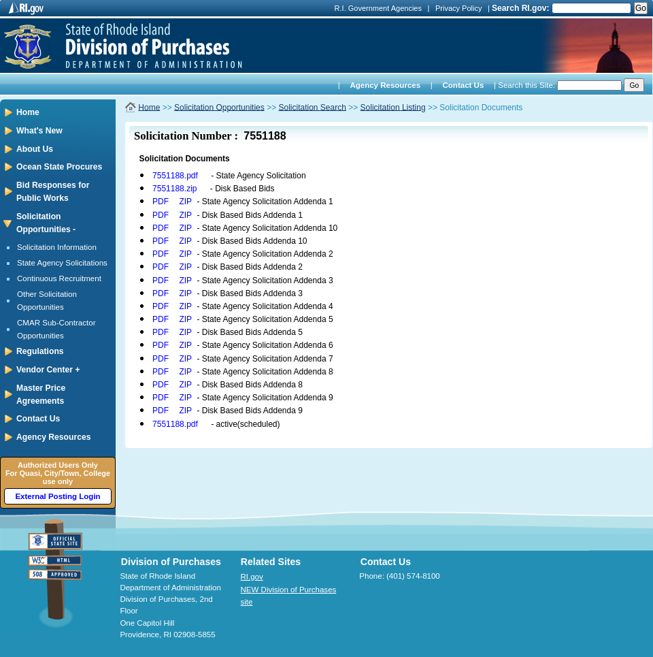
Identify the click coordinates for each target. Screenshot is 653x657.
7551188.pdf (175, 175)
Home (27, 112)
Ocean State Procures (59, 167)
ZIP (185, 201)
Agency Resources (385, 85)
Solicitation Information (57, 247)
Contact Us (463, 85)
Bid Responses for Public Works (52, 191)
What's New (39, 130)
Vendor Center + (48, 369)
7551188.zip (174, 188)
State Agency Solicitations (62, 263)
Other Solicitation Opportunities (47, 300)
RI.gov (252, 577)
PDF (160, 201)
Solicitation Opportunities (219, 107)
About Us (34, 149)
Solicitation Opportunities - (46, 223)
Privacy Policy (458, 8)
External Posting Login (57, 496)
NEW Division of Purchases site (289, 595)
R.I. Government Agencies (378, 8)
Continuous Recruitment (59, 278)
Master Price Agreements (40, 394)
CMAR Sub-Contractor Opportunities (56, 329)
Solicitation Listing (393, 107)
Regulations (40, 351)
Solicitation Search (312, 107)
